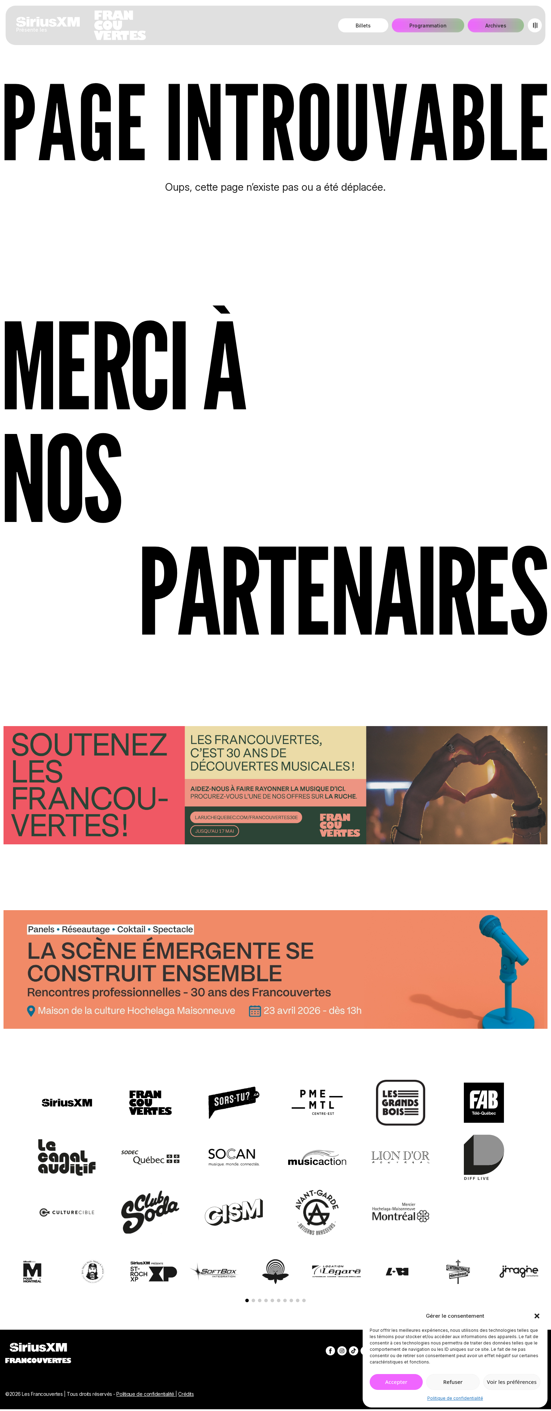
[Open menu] (535, 25)
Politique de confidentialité (455, 1398)
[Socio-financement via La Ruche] (275, 786)
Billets (363, 26)
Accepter (396, 1381)
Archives (495, 26)
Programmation (428, 26)
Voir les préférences (512, 1381)
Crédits (186, 1394)
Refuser (452, 1381)
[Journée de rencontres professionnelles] (275, 970)
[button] (536, 1315)
